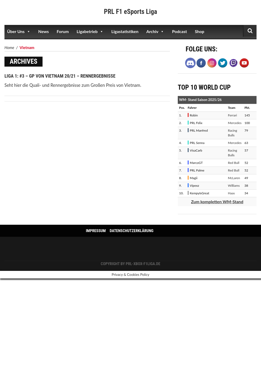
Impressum (96, 230)
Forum (63, 31)
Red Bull (233, 163)
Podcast (179, 31)
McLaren (234, 178)
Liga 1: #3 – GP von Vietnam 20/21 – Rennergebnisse (60, 76)
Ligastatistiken (124, 31)
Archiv (155, 31)
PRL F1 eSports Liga (130, 11)
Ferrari (232, 115)
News (43, 31)
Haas (231, 193)
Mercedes (235, 123)
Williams (234, 185)
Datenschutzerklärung (132, 230)
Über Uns (18, 31)
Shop (199, 31)
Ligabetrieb (90, 31)
